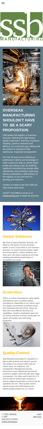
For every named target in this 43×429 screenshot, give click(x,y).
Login (39, 414)
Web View (37, 417)
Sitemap (13, 414)
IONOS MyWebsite (9, 422)
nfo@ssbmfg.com (11, 196)
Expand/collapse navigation (21, 3)
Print (5, 414)
